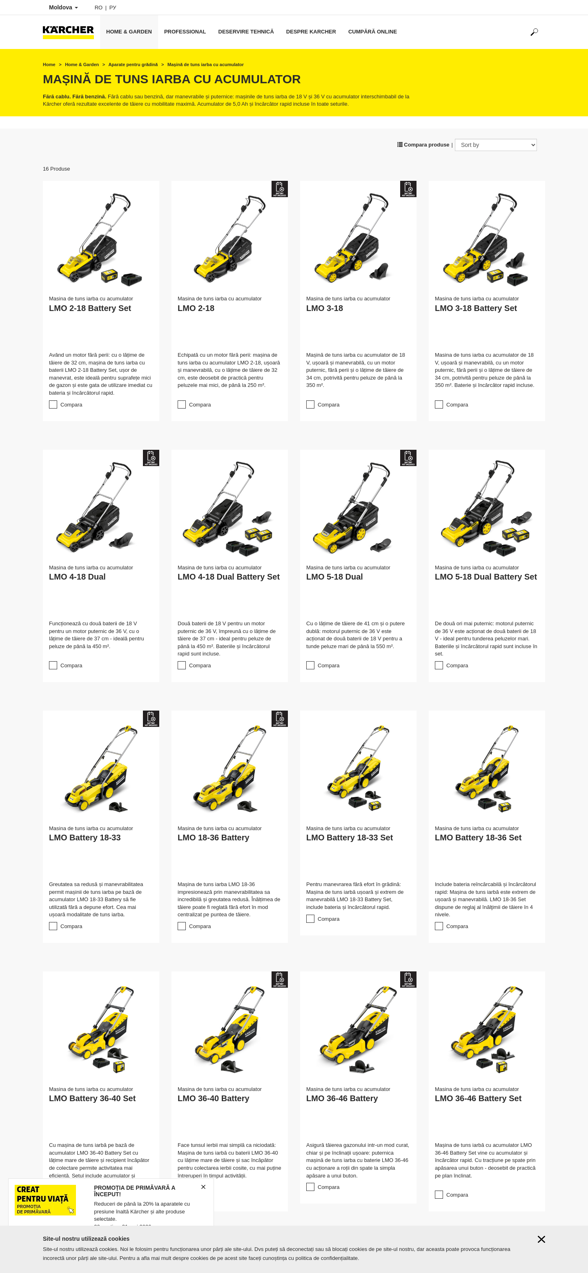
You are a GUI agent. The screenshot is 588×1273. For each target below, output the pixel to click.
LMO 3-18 (324, 308)
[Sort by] (496, 145)
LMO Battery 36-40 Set (92, 1098)
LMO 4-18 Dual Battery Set (229, 576)
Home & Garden (129, 32)
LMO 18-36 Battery (213, 837)
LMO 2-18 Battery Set (90, 308)
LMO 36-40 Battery (213, 1098)
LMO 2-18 (196, 308)
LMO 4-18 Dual (77, 576)
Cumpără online (372, 32)
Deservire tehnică (246, 32)
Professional (185, 32)
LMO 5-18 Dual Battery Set (486, 576)
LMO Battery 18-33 (85, 837)
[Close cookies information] (541, 1239)
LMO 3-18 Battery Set (476, 308)
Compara (71, 405)
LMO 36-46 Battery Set (478, 1098)
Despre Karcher (311, 32)
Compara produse (423, 145)
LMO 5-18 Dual (334, 576)
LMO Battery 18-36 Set (478, 837)
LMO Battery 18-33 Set (349, 837)
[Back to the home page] (71, 32)
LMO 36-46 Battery (342, 1098)
